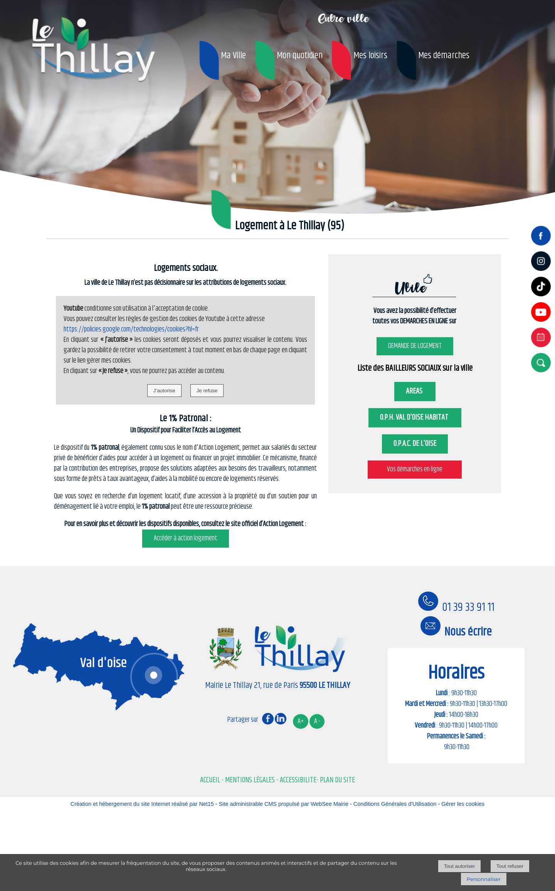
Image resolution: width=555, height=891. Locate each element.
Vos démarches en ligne (414, 478)
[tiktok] (542, 297)
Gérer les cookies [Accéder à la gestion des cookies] (462, 804)
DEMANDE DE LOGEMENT (415, 355)
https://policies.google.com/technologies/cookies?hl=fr (131, 338)
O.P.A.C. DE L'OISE (415, 453)
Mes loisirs (370, 55)
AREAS (415, 401)
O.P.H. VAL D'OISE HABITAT (415, 427)
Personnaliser (484, 879)
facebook (268, 718)
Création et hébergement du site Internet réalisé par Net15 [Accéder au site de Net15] (142, 804)
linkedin (280, 718)
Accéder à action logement (185, 547)
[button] (542, 362)
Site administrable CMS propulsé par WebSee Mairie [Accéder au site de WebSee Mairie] (283, 804)
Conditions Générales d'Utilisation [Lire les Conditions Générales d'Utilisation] (395, 804)
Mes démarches (443, 55)
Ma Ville (233, 55)
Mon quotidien (300, 55)
